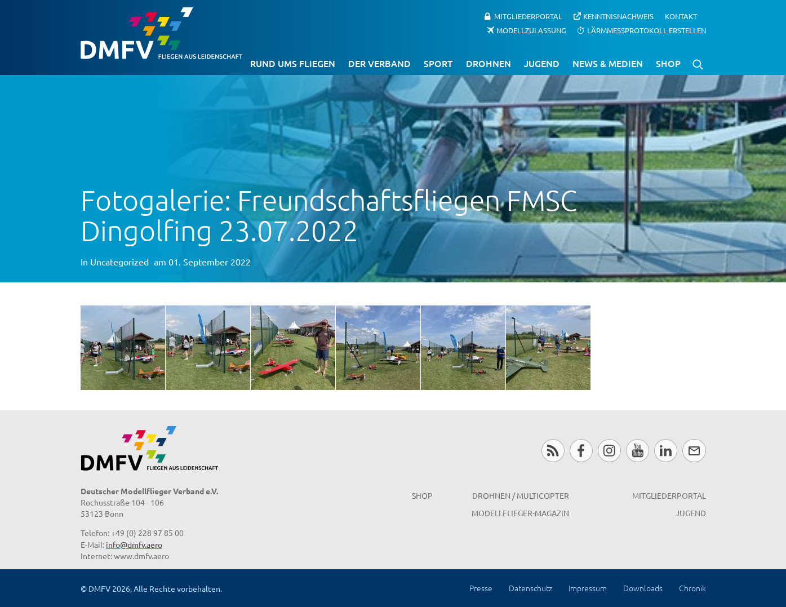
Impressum (588, 587)
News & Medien (607, 63)
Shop (668, 63)
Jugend (541, 63)
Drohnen (488, 63)
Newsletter (693, 450)
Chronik (692, 587)
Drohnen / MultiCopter (520, 495)
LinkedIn (665, 450)
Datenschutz (530, 587)
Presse (480, 587)
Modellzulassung (531, 29)
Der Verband (379, 63)
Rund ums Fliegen (292, 63)
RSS (553, 450)
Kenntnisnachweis (618, 16)
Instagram (609, 450)
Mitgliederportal (528, 16)
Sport (438, 63)
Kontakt (681, 16)
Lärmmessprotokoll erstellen (646, 29)
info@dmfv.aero (134, 544)
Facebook (581, 450)
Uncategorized (119, 261)
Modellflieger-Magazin (520, 513)
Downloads (643, 587)
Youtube (637, 450)
